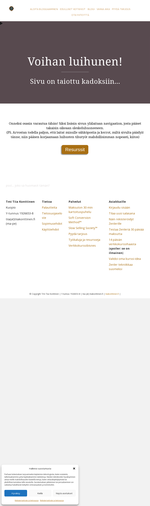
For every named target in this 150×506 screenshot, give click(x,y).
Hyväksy (15, 493)
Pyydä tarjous (78, 234)
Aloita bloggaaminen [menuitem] (44, 9)
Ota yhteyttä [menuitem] (80, 15)
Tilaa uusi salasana (122, 213)
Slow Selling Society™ (83, 228)
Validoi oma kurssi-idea (125, 259)
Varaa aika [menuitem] (103, 9)
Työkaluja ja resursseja (84, 240)
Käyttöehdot (50, 229)
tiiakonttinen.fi (112, 293)
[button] (74, 468)
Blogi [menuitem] (91, 9)
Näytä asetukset (64, 493)
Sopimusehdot (52, 224)
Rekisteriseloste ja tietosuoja (27, 500)
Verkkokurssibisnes (82, 246)
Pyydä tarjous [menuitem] (121, 9)
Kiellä (40, 493)
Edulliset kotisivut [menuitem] (73, 9)
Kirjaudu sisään (119, 207)
